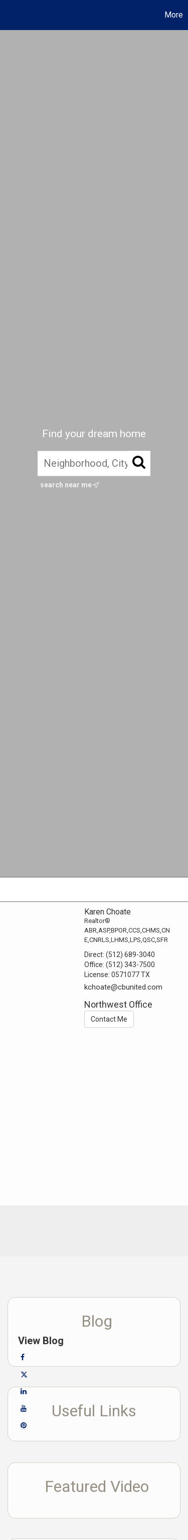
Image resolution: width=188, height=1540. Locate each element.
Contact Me (109, 1019)
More (173, 15)
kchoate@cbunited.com (123, 987)
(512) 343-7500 (130, 965)
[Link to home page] (9, 15)
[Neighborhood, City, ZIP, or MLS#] (94, 463)
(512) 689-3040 (130, 955)
